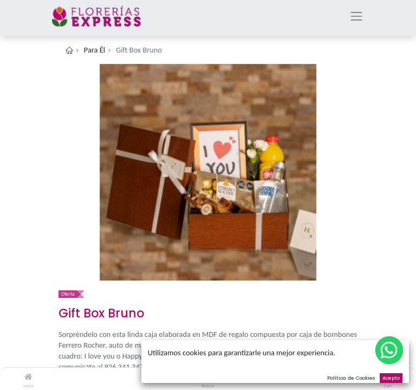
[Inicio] (28, 377)
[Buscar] (208, 377)
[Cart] (388, 377)
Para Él (94, 50)
